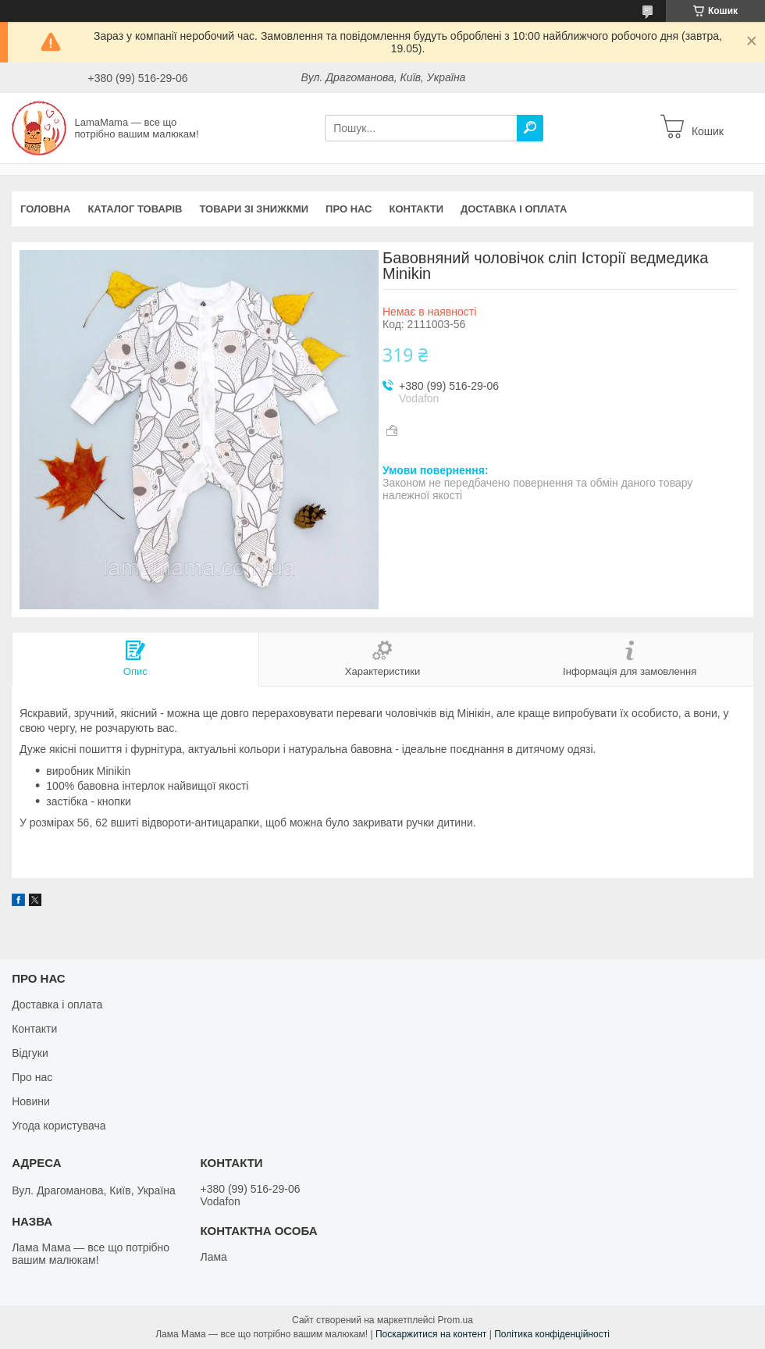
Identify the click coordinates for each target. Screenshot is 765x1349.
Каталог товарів (134, 209)
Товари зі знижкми (253, 209)
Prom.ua (455, 1320)
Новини (31, 1101)
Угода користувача (58, 1125)
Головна (45, 209)
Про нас (349, 209)
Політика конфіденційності (552, 1334)
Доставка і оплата (514, 209)
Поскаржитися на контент (430, 1334)
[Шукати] (530, 128)
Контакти (417, 209)
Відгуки (30, 1053)
